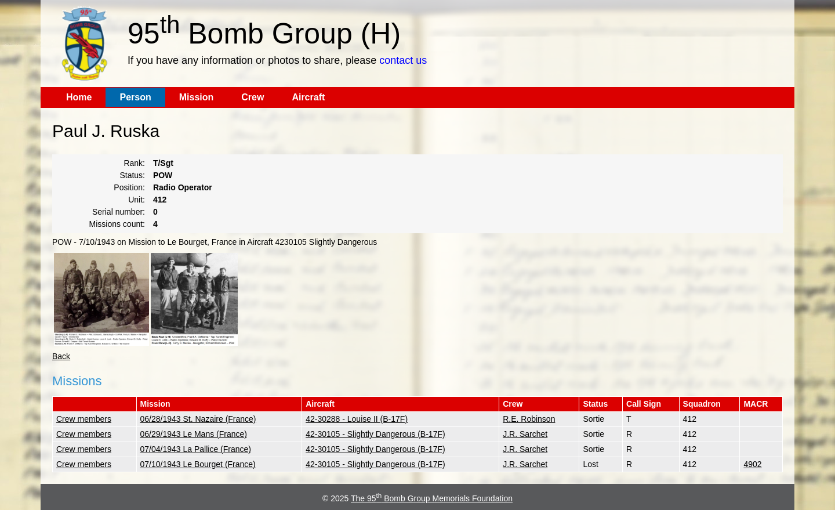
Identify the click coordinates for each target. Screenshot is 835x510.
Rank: (134, 163)
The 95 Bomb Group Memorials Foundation (432, 498)
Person (135, 97)
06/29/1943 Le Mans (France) (193, 434)
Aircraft (308, 97)
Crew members (83, 419)
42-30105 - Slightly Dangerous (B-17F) (375, 434)
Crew (252, 97)
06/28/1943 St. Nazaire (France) (198, 419)
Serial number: (118, 211)
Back (61, 356)
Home (79, 97)
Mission (196, 97)
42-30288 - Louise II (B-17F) (357, 419)
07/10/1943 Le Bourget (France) (198, 464)
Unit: (136, 199)
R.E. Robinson (529, 419)
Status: (132, 175)
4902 (752, 464)
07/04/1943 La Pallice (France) (195, 449)
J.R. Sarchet (525, 434)
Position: (129, 187)
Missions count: (117, 224)
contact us (403, 60)
